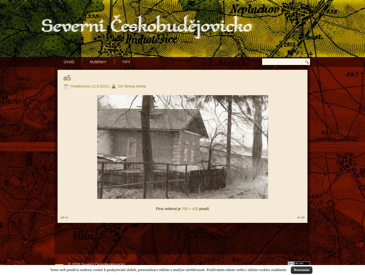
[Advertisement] (182, 238)
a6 (62, 217)
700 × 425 (190, 209)
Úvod (69, 62)
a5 (67, 78)
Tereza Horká (135, 86)
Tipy (126, 62)
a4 (302, 217)
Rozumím (301, 270)
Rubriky (98, 62)
